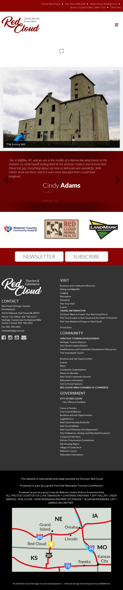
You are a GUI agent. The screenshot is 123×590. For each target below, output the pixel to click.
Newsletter (39, 256)
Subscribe (86, 256)
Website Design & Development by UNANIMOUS (87, 583)
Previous (3, 181)
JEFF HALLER (99, 495)
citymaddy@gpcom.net (13, 330)
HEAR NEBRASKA (44, 499)
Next (119, 181)
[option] (61, 179)
